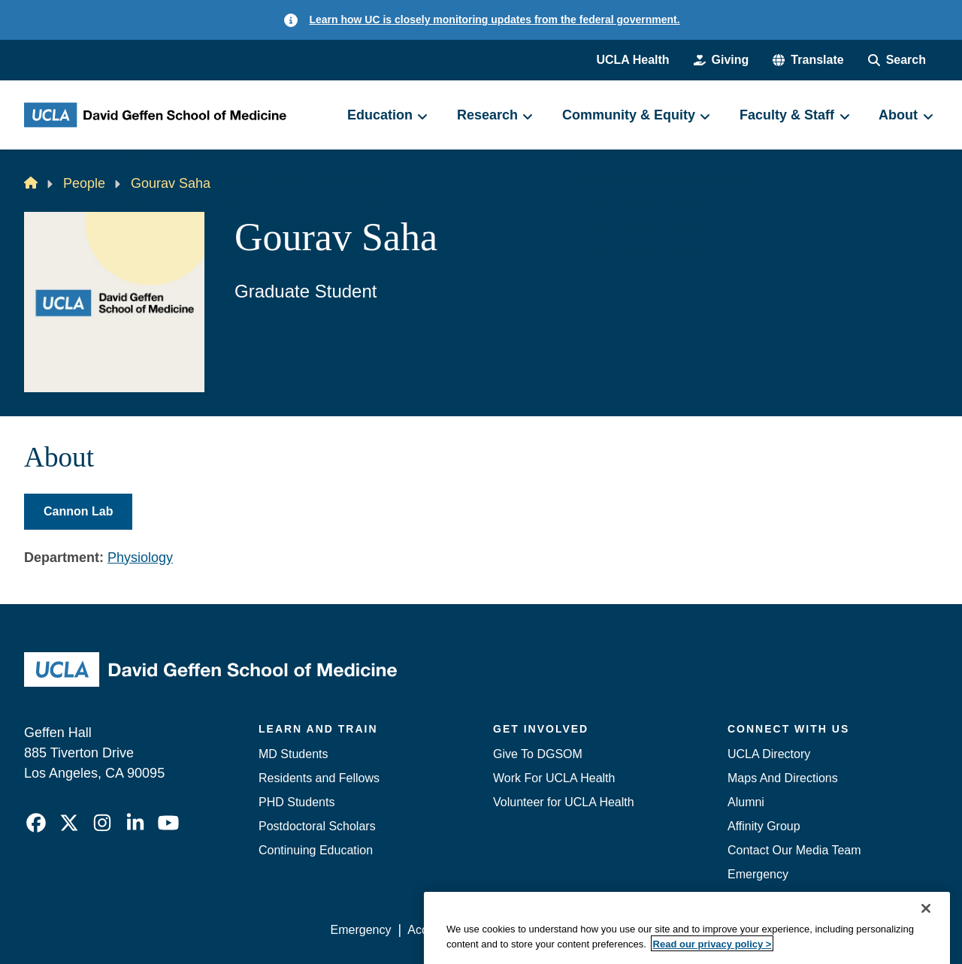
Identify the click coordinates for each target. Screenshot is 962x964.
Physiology (140, 557)
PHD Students (296, 802)
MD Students (293, 754)
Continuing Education (316, 850)
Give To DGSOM (537, 754)
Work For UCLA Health (554, 778)
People (84, 183)
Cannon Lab (78, 511)
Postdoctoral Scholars (317, 826)
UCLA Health (632, 59)
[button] (808, 60)
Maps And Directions (783, 778)
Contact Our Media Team (794, 850)
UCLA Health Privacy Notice (690, 929)
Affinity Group (764, 826)
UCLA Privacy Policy (544, 929)
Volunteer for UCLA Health (563, 802)
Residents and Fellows (319, 778)
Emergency (758, 874)
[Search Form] (897, 60)
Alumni (746, 802)
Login (795, 929)
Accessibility (440, 929)
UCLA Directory (769, 754)
